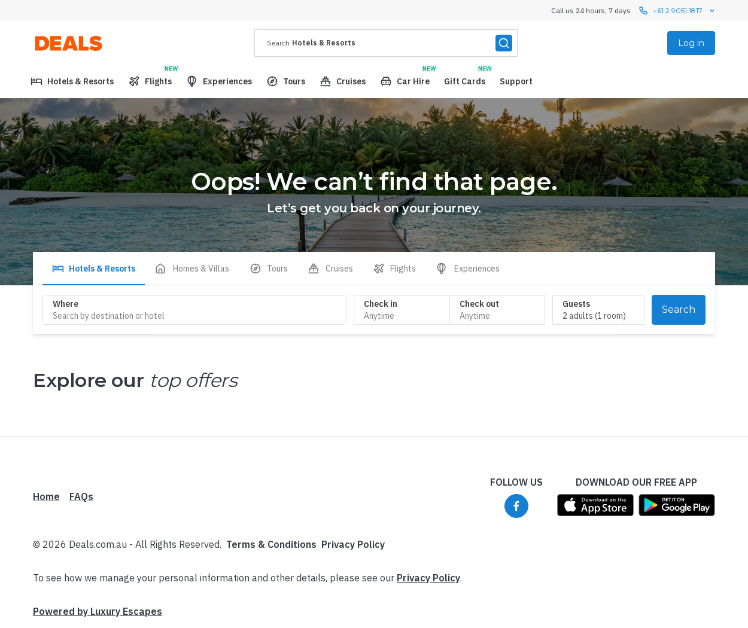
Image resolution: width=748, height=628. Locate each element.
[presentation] (386, 43)
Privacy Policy (353, 544)
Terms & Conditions (271, 544)
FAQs (81, 496)
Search (678, 309)
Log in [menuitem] (691, 43)
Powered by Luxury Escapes (97, 611)
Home (46, 496)
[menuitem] (72, 81)
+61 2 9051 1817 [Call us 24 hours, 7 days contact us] (677, 11)
